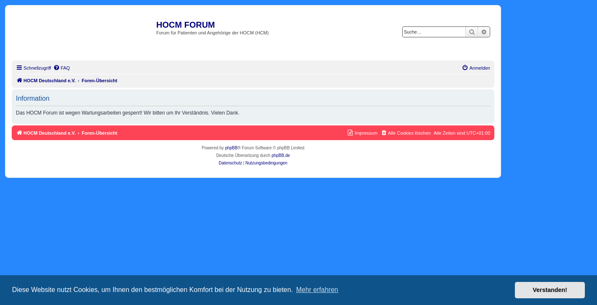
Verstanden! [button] (550, 290)
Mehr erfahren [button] (317, 289)
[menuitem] (61, 68)
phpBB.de (280, 155)
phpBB (231, 148)
